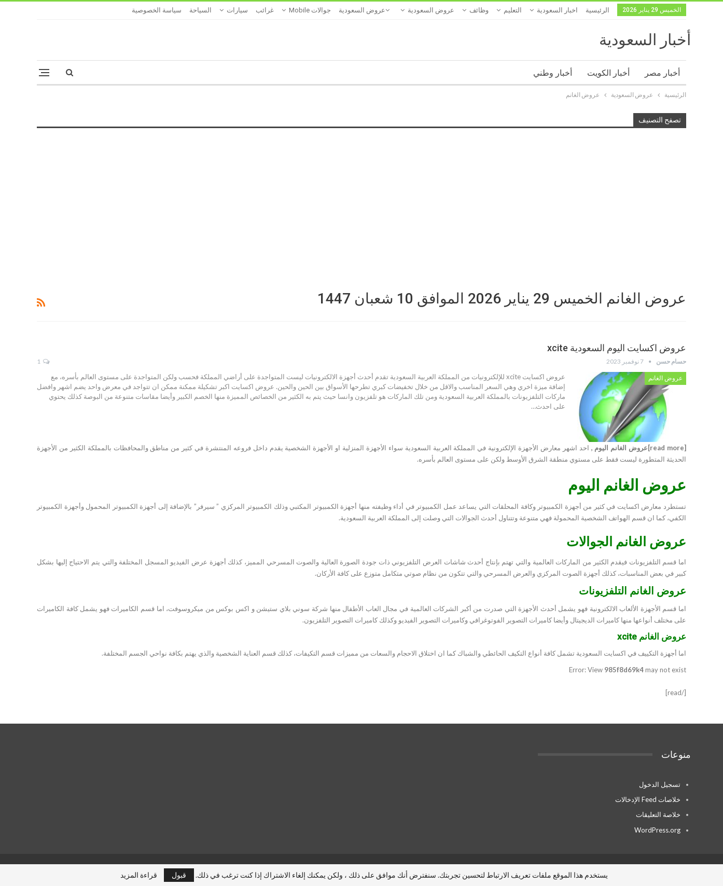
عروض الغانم (665, 378)
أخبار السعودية (645, 40)
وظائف (479, 10)
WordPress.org (657, 830)
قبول (179, 874)
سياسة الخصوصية (157, 10)
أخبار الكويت (608, 73)
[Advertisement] (361, 208)
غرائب (265, 10)
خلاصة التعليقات (658, 814)
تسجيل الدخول (659, 784)
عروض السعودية (431, 10)
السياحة (200, 10)
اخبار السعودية (557, 10)
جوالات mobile (310, 10)
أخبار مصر (662, 73)
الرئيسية (597, 10)
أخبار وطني (552, 73)
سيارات (237, 10)
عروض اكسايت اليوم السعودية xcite (616, 347)
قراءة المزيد (138, 875)
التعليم (513, 10)
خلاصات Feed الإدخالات (647, 799)
